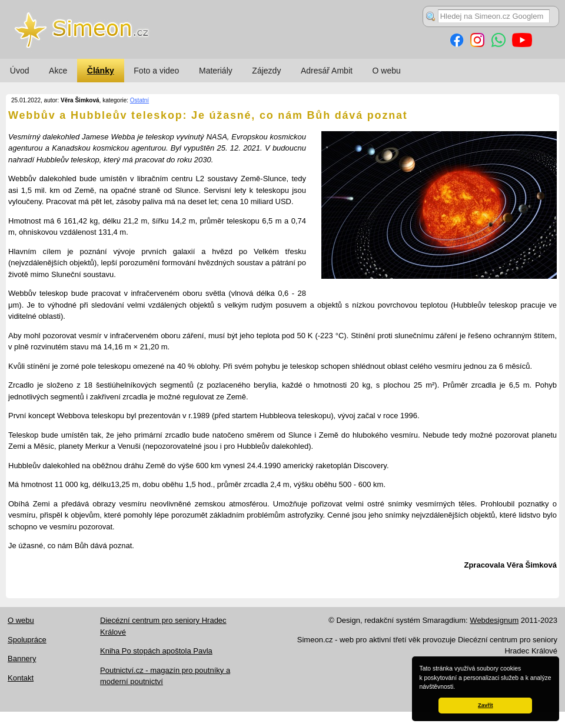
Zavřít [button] (485, 705)
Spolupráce (27, 639)
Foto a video (156, 70)
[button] (458, 687)
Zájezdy (266, 70)
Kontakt (21, 677)
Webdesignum (494, 620)
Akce (58, 70)
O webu (387, 70)
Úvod (19, 70)
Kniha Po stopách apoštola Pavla (156, 650)
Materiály (215, 70)
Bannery (22, 658)
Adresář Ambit (327, 70)
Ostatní (139, 100)
